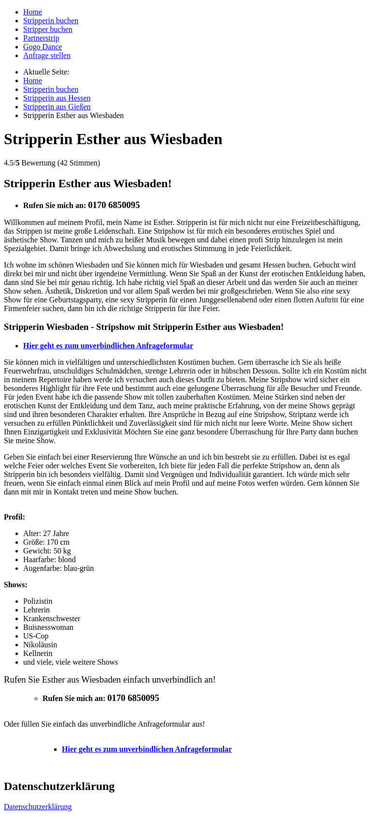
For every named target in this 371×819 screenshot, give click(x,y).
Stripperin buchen (50, 20)
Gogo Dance (42, 47)
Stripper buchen (47, 29)
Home (32, 12)
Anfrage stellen (47, 55)
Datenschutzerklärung (37, 807)
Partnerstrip (41, 38)
